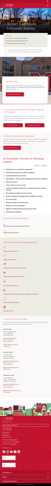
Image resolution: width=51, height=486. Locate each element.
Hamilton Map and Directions (11, 367)
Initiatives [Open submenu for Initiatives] (7, 472)
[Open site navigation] (47, 5)
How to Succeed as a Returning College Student (16, 38)
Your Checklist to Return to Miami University (15, 43)
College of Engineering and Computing (13, 276)
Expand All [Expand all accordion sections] (36, 165)
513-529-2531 (16, 442)
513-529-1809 (13, 439)
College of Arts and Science (10, 251)
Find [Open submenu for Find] (5, 476)
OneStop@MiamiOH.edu (10, 338)
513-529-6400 (12, 444)
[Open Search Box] (47, 1)
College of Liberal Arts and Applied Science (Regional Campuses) (20, 294)
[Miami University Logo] (8, 5)
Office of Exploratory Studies (11, 302)
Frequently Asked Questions (11, 232)
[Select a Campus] (25, 425)
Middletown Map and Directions (12, 390)
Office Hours (6, 346)
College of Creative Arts (9, 259)
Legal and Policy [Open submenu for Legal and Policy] (10, 481)
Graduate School (8, 311)
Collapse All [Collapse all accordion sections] (44, 165)
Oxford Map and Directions (10, 344)
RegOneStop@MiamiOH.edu (11, 361)
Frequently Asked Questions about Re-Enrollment (16, 40)
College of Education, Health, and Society (14, 268)
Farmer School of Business (10, 285)
